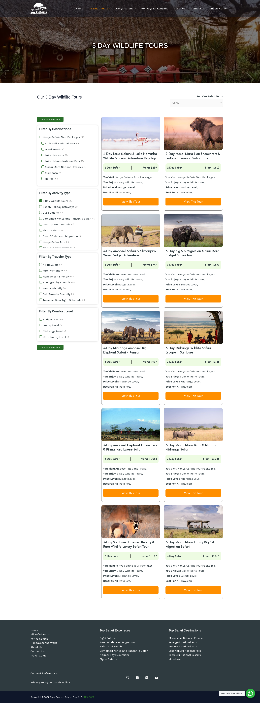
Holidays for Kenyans (154, 8)
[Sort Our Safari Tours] (196, 103)
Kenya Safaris (124, 8)
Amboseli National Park (183, 646)
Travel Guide (219, 8)
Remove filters (50, 119)
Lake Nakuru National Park (185, 650)
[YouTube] (156, 677)
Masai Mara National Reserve (186, 638)
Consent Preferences (44, 673)
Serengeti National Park (183, 642)
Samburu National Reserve (185, 654)
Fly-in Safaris (108, 659)
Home (79, 8)
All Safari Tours (98, 8)
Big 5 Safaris (108, 638)
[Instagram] (147, 677)
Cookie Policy (61, 682)
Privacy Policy (40, 682)
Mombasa (175, 659)
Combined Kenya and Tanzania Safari (124, 650)
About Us (179, 8)
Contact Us (198, 8)
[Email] (127, 677)
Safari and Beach (111, 646)
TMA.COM (89, 697)
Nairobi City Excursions (115, 654)
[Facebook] (137, 677)
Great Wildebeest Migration (117, 642)
